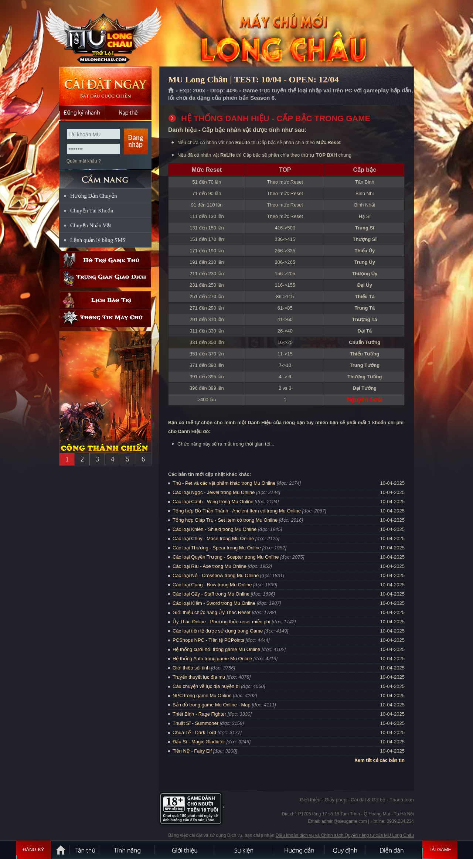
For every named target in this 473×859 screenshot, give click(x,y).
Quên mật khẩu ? (84, 161)
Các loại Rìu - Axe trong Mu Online (209, 566)
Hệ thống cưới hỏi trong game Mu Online (216, 649)
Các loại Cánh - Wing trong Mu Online (213, 501)
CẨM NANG (105, 176)
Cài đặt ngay (105, 86)
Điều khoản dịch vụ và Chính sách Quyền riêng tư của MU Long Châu (345, 835)
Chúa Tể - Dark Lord (194, 732)
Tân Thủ (85, 850)
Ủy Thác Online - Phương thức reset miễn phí (221, 621)
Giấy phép (335, 799)
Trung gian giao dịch (105, 278)
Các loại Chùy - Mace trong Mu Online (213, 538)
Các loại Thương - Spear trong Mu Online (217, 547)
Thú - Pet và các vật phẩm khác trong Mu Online (224, 483)
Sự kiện (243, 850)
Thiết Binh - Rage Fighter (199, 714)
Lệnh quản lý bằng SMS (98, 240)
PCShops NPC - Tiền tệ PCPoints (208, 640)
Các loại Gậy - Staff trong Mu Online (211, 594)
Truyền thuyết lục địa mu (199, 677)
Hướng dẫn (299, 850)
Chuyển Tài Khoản (91, 211)
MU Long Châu (105, 33)
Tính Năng (127, 850)
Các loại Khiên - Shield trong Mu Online (214, 529)
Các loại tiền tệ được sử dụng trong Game (218, 631)
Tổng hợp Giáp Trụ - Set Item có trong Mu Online (225, 520)
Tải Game (439, 850)
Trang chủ (171, 90)
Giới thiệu (310, 799)
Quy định (345, 850)
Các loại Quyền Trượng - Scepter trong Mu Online (226, 557)
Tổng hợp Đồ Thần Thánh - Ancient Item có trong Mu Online (237, 511)
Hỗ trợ (105, 260)
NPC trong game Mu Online (202, 695)
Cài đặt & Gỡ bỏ (368, 799)
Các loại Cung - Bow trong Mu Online (212, 584)
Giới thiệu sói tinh (191, 668)
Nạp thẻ (128, 112)
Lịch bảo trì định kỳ (105, 300)
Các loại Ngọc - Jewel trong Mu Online (214, 492)
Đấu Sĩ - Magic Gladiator (199, 741)
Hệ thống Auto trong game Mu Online (212, 658)
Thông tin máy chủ (105, 318)
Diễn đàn (393, 850)
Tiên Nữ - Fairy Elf (192, 751)
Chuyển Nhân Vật (90, 225)
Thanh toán (401, 799)
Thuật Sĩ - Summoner (195, 723)
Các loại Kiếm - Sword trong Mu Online (214, 603)
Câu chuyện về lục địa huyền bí (206, 686)
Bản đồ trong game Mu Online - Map (212, 705)
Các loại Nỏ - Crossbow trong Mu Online (216, 575)
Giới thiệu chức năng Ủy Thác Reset (212, 612)
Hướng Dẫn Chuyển (93, 196)
